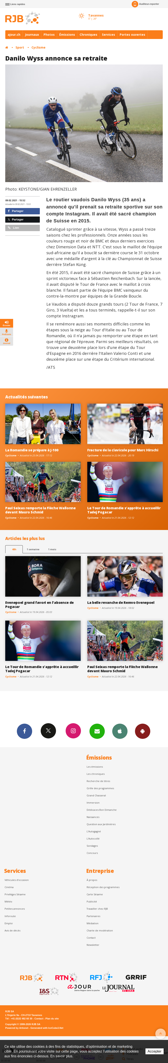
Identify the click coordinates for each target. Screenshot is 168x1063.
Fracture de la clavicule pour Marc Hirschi (122, 450)
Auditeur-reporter (145, 4)
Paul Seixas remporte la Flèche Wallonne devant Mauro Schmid (40, 510)
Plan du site (52, 1018)
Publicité (92, 901)
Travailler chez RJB (97, 908)
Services (108, 34)
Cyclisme (39, 47)
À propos (92, 879)
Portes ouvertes (132, 34)
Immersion (93, 802)
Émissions (67, 34)
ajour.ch (14, 34)
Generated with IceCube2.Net (46, 1028)
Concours (92, 852)
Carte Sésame (95, 894)
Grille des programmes (100, 788)
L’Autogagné (94, 831)
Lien (13, 227)
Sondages (92, 845)
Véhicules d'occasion (17, 879)
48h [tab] (14, 549)
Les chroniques (96, 773)
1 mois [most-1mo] (52, 549)
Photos (49, 34)
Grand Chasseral (96, 795)
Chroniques (88, 34)
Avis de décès (12, 930)
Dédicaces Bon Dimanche (102, 809)
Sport (20, 47)
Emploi (9, 923)
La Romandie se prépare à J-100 (31, 450)
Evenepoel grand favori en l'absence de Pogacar (39, 604)
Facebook (24, 731)
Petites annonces (15, 908)
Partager (15, 211)
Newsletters (97, 731)
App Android (142, 731)
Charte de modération (100, 930)
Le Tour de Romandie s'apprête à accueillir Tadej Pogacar (124, 510)
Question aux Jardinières (101, 824)
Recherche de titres (98, 781)
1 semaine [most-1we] (33, 549)
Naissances (93, 817)
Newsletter (93, 944)
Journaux (32, 34)
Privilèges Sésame (15, 894)
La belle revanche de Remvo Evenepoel (120, 602)
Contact (91, 937)
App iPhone (120, 731)
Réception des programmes (103, 887)
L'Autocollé (93, 838)
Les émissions (95, 766)
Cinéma (9, 887)
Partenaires (93, 916)
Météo (8, 901)
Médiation (92, 923)
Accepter (154, 1051)
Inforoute (10, 916)
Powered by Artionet (16, 1028)
